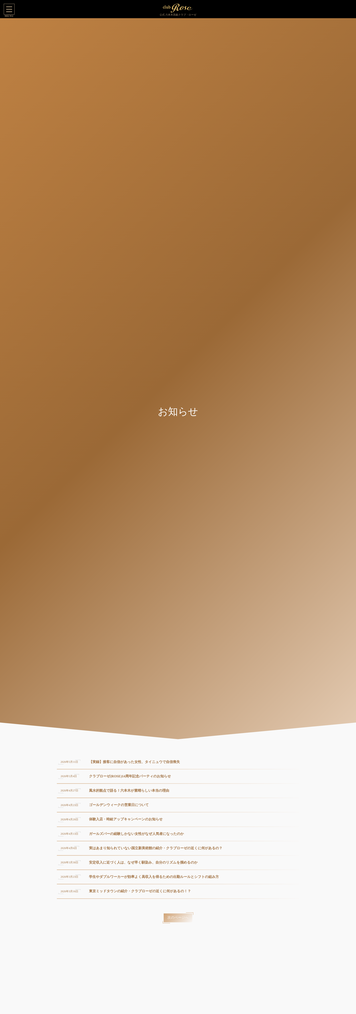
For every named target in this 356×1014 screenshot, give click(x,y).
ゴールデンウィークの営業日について (119, 808)
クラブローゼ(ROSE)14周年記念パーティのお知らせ (130, 779)
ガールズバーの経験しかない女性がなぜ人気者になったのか (136, 837)
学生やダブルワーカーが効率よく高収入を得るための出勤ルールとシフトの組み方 (154, 880)
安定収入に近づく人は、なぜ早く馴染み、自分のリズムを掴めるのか (143, 865)
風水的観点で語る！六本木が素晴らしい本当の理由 (129, 794)
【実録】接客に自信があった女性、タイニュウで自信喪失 (134, 765)
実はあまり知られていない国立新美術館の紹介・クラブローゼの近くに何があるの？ (155, 851)
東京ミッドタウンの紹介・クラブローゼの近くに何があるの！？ (140, 894)
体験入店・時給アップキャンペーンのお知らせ (126, 822)
